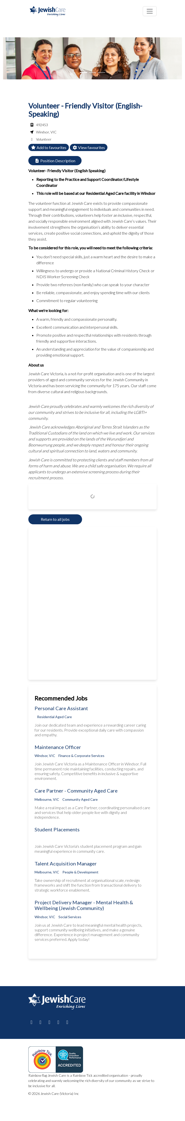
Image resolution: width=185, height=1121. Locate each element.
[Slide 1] (92, 72)
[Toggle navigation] (150, 11)
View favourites (88, 147)
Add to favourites (48, 147)
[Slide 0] (83, 72)
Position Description (55, 160)
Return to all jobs (55, 519)
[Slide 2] (101, 72)
